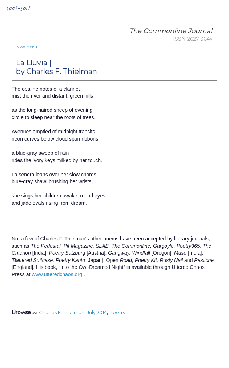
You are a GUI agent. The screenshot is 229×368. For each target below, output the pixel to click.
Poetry (117, 312)
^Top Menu (27, 46)
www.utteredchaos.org (57, 274)
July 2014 (97, 312)
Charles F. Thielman (61, 312)
